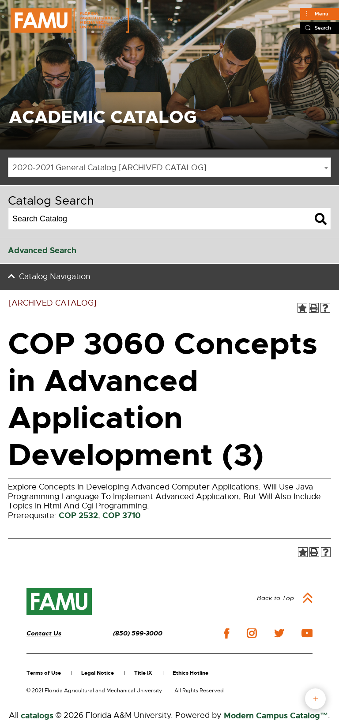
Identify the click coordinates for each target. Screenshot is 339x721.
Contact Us (43, 633)
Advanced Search (42, 250)
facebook (226, 633)
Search (323, 28)
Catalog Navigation (54, 276)
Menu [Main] (321, 14)
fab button (315, 698)
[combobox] (169, 167)
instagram (251, 633)
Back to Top (275, 598)
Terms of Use (43, 672)
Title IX (143, 672)
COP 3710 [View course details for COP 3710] (121, 515)
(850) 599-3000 (137, 633)
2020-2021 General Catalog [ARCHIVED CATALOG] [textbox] (109, 167)
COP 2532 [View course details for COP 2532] (78, 515)
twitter (279, 633)
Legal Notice (97, 672)
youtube (307, 633)
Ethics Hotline (190, 672)
